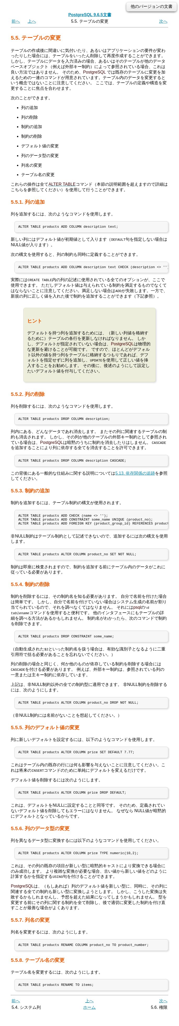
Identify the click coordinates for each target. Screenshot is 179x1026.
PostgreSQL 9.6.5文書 (89, 15)
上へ (32, 21)
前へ (15, 21)
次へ (163, 21)
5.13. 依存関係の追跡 (135, 476)
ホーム (89, 1020)
